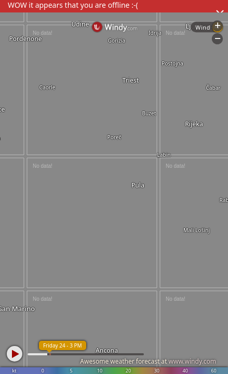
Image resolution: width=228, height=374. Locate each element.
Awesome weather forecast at (148, 361)
